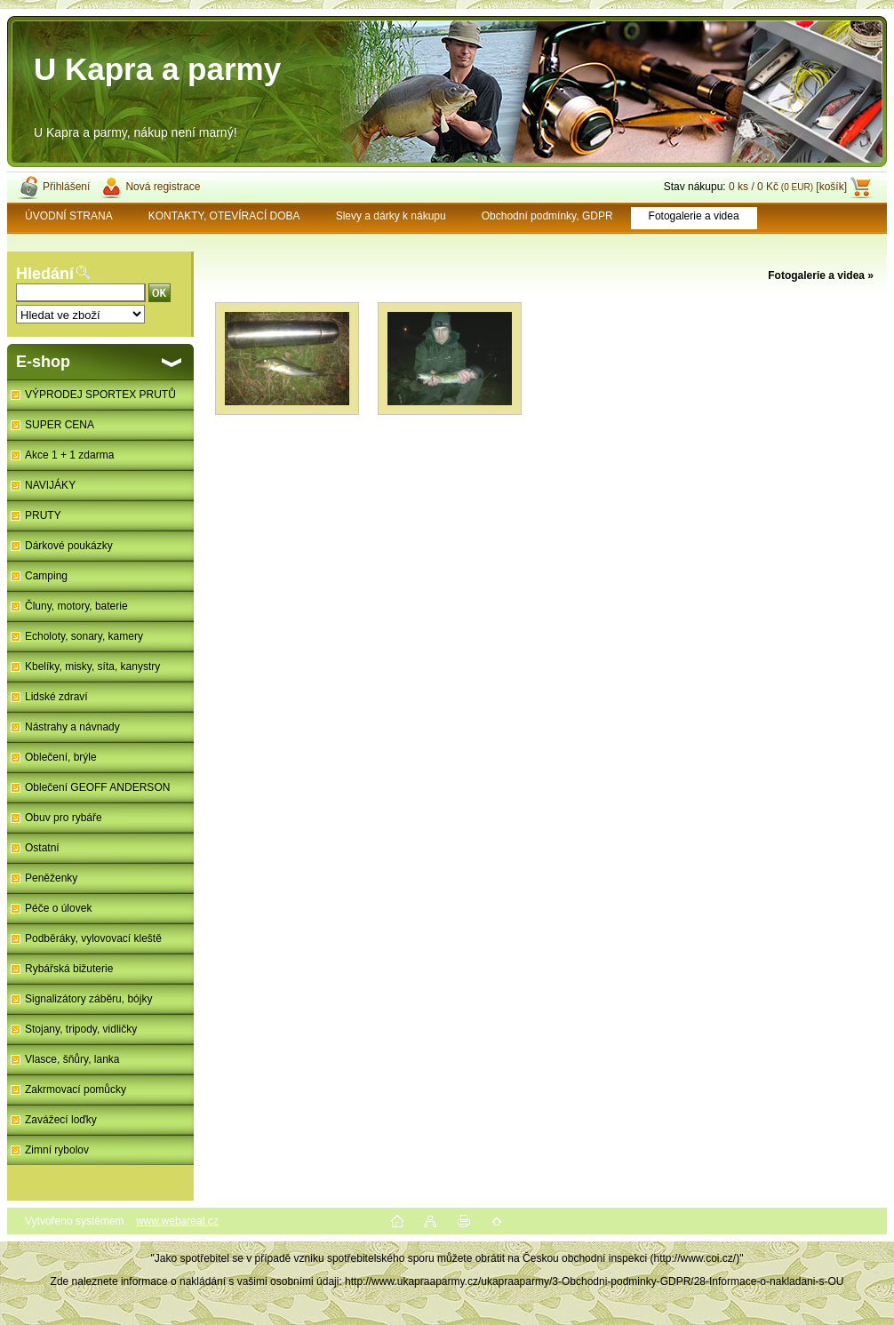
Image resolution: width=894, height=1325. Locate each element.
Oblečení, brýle (61, 757)
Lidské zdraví (56, 696)
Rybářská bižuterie (69, 968)
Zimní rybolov (57, 1150)
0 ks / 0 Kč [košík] (788, 186)
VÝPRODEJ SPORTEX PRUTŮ (100, 394)
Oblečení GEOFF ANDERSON (97, 787)
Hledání (45, 274)
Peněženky (51, 878)
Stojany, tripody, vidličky (81, 1029)
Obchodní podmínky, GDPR (547, 216)
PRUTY (43, 515)
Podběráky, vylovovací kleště (93, 938)
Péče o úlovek (58, 908)
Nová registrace (162, 186)
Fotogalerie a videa (694, 216)
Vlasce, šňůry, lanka (72, 1059)
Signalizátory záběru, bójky (88, 999)
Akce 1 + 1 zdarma (69, 455)
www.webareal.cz (177, 1221)
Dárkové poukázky (69, 545)
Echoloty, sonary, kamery (84, 636)
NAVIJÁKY (50, 485)
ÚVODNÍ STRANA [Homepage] (69, 216)
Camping (46, 576)
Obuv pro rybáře (63, 817)
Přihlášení (66, 186)
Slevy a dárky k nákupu (391, 216)
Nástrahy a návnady (72, 727)
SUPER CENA (59, 425)
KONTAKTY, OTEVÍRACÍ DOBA (224, 216)
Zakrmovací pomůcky (75, 1089)
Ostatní (42, 848)
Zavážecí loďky (61, 1119)
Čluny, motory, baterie (76, 606)
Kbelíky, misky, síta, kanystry (92, 666)
